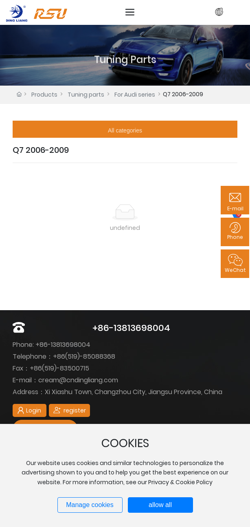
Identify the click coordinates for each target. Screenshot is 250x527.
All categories (125, 130)
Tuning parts (86, 94)
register (230, 12)
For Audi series (134, 94)
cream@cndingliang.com (78, 380)
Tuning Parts (125, 69)
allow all (160, 504)
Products (44, 94)
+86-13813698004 (131, 328)
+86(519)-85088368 (84, 356)
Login (209, 12)
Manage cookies (90, 504)
